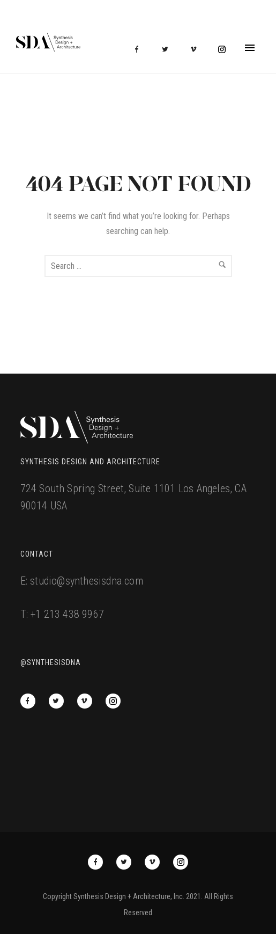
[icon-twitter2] (168, 49)
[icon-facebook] (139, 49)
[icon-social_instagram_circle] (221, 49)
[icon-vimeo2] (196, 49)
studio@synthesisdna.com (86, 580)
